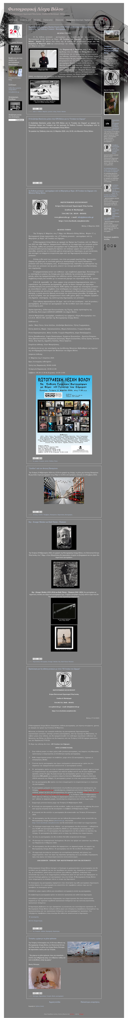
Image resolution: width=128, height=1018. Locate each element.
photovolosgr (59, 820)
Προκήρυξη (49, 931)
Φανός (53, 996)
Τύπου (56, 461)
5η (33, 461)
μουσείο (50, 111)
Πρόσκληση (56, 931)
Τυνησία (49, 996)
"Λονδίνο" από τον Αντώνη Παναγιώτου (43, 468)
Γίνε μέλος (37, 20)
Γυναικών (41, 461)
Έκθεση (51, 461)
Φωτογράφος (44, 661)
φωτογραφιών (60, 996)
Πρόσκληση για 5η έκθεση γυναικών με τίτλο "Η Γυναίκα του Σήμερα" (54, 669)
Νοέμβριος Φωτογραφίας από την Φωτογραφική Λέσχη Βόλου (115, 149)
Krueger (50, 661)
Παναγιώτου (53, 514)
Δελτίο (46, 461)
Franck (59, 111)
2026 (34, 111)
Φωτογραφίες (68, 514)
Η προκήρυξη (34, 917)
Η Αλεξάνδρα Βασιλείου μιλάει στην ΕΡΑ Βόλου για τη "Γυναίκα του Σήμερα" (57, 119)
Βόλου (40, 111)
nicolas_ (72, 1014)
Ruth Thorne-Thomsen (67, 661)
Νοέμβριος (46, 514)
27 (37, 111)
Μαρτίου (45, 111)
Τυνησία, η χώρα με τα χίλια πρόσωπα (42, 939)
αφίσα (36, 461)
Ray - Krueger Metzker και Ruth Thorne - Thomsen (47, 522)
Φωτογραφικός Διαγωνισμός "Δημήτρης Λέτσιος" (81, 20)
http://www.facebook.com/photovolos (45, 823)
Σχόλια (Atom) (40, 1006)
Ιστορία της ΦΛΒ (25, 20)
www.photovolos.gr (13, 92)
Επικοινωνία (59, 20)
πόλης (54, 111)
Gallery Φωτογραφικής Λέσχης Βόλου (14, 88)
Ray (59, 661)
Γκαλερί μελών (48, 20)
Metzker (55, 661)
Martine (64, 111)
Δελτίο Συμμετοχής (36, 921)
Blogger (81, 1014)
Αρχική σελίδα (12, 20)
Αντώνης (35, 514)
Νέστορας (35, 996)
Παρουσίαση (61, 514)
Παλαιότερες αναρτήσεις (90, 1002)
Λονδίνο (40, 514)
